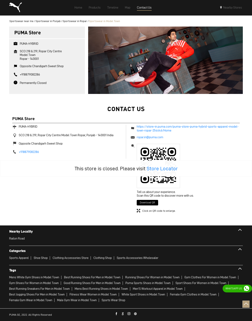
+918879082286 (30, 74)
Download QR (147, 202)
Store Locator (162, 168)
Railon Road (17, 238)
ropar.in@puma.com (150, 137)
